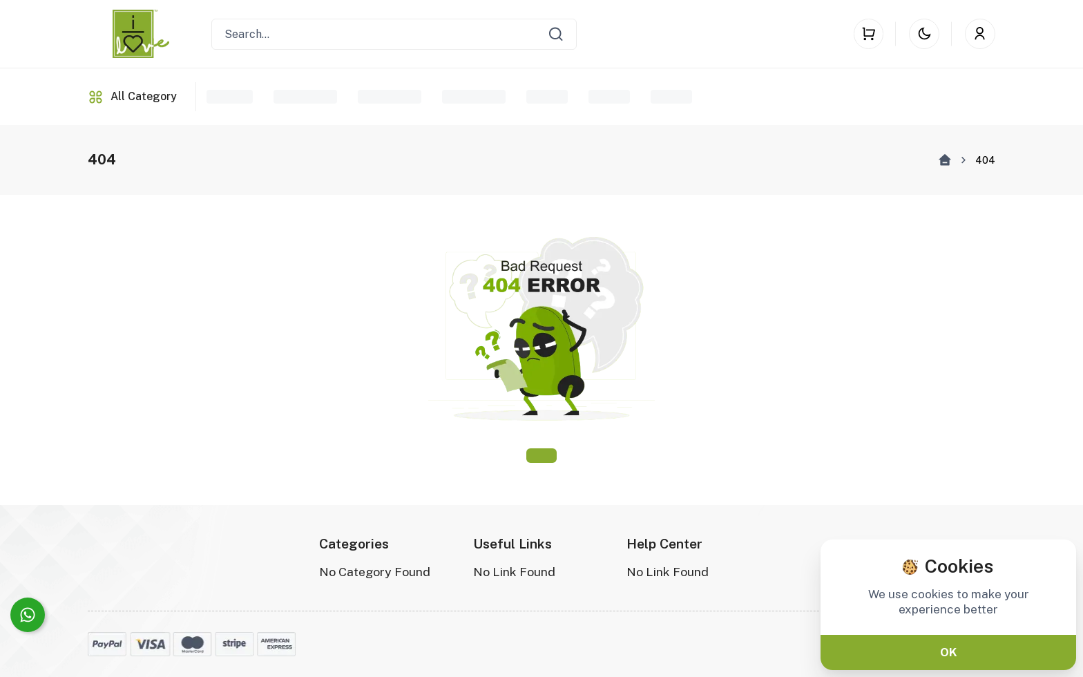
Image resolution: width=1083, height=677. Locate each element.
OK (948, 652)
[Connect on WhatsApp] (27, 615)
